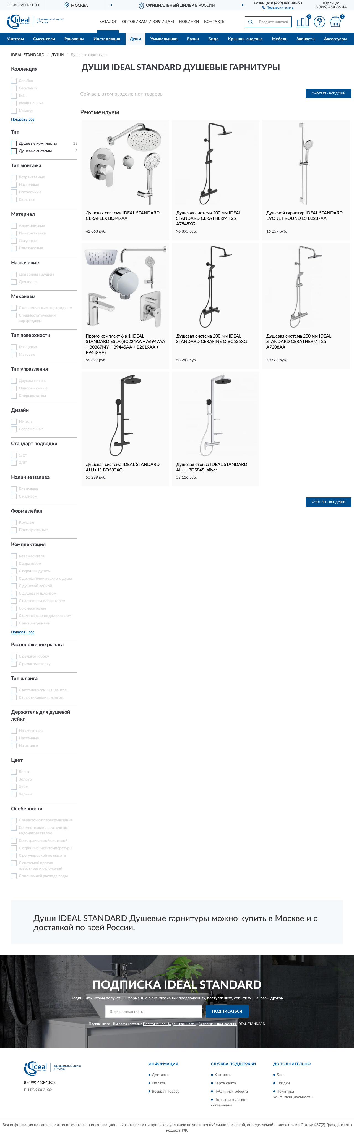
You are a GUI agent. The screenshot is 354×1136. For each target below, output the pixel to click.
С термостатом (32, 396)
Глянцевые (28, 347)
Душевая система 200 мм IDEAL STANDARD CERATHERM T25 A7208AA (298, 341)
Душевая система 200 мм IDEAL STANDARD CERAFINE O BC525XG (211, 339)
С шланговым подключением (45, 616)
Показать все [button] (22, 120)
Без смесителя (32, 556)
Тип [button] (15, 132)
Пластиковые (31, 248)
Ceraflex (26, 81)
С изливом (28, 497)
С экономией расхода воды (43, 876)
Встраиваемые (32, 177)
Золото (25, 779)
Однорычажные (33, 388)
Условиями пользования (218, 1024)
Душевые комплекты (38, 144)
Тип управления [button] (29, 369)
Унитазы (15, 39)
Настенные (29, 185)
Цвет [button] (17, 760)
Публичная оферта (231, 1091)
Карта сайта (225, 1083)
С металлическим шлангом (43, 690)
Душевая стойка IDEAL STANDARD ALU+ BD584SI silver (211, 467)
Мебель (279, 39)
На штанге (28, 746)
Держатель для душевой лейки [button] (40, 716)
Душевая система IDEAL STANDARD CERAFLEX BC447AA (123, 216)
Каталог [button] (108, 22)
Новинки (189, 22)
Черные (25, 794)
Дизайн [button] (20, 410)
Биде (213, 39)
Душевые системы (35, 151)
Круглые (26, 522)
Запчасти (305, 39)
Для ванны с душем (36, 274)
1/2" (23, 455)
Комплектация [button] (28, 544)
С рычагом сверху (34, 664)
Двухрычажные (32, 381)
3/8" (23, 463)
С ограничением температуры (45, 848)
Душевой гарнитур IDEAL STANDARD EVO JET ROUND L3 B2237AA (304, 216)
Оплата (158, 1083)
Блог (281, 1075)
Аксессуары (335, 39)
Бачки (193, 39)
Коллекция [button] (24, 69)
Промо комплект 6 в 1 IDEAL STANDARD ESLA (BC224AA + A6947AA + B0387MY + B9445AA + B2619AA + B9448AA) (125, 344)
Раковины (74, 39)
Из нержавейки (32, 233)
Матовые (27, 355)
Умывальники (164, 39)
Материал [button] (23, 214)
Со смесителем (32, 608)
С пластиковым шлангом (41, 698)
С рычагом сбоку (34, 656)
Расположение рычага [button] (37, 644)
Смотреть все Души (328, 93)
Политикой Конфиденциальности (169, 1024)
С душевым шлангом (37, 593)
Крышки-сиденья (245, 39)
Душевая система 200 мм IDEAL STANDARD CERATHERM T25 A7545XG (208, 218)
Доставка (160, 1075)
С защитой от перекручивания (45, 820)
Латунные (28, 241)
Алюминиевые (32, 226)
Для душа (28, 282)
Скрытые (27, 200)
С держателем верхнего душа (45, 579)
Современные (31, 429)
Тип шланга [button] (24, 678)
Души (135, 39)
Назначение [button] (25, 262)
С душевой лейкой (35, 586)
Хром (23, 787)
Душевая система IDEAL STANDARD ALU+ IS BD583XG (123, 467)
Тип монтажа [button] (26, 165)
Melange (26, 111)
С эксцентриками (34, 623)
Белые (24, 772)
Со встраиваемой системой (43, 841)
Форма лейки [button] (27, 511)
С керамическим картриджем (45, 308)
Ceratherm (28, 88)
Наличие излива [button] (30, 477)
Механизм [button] (23, 296)
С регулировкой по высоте (42, 856)
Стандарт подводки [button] (34, 443)
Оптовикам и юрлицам (148, 22)
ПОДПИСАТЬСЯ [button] (227, 1011)
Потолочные (30, 192)
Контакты (215, 22)
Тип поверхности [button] (30, 335)
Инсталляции (106, 39)
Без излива (28, 489)
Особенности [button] (27, 808)
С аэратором (30, 564)
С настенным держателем (42, 601)
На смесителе (31, 731)
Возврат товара (165, 1091)
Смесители (44, 39)
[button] (277, 7)
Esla (22, 96)
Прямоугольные (33, 530)
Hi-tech (25, 422)
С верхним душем (35, 571)
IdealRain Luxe (31, 103)
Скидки (283, 1083)
